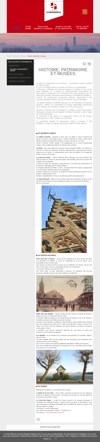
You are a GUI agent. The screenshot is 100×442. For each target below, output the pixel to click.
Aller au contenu (28, 1)
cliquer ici (47, 439)
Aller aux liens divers (60, 1)
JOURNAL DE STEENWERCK (20, 101)
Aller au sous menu (49, 1)
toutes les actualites (20, 90)
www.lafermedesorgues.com (55, 412)
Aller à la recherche (71, 1)
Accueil (9, 56)
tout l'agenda (20, 95)
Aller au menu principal (38, 1)
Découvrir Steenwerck (19, 56)
